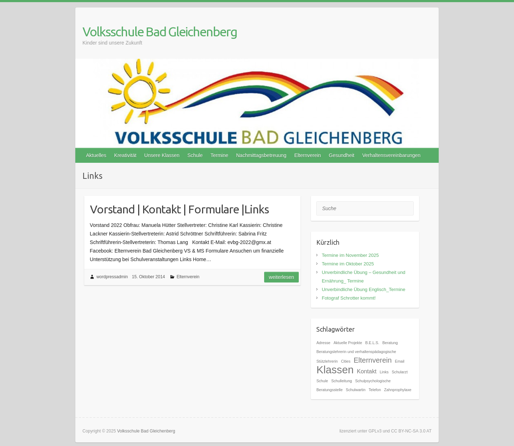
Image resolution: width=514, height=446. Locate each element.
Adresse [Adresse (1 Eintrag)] (323, 343)
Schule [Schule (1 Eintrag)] (322, 381)
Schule (195, 155)
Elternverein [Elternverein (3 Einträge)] (373, 360)
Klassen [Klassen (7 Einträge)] (334, 369)
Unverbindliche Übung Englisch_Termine (363, 289)
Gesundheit (341, 155)
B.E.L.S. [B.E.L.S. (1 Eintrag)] (372, 343)
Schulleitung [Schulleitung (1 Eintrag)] (341, 381)
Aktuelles (96, 155)
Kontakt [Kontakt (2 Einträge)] (367, 371)
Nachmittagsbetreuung (261, 155)
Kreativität (125, 155)
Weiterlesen (281, 277)
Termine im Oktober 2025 (348, 263)
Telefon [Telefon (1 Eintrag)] (375, 390)
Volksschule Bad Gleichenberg (159, 31)
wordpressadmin (112, 276)
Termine (219, 155)
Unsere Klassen (162, 155)
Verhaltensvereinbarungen (391, 155)
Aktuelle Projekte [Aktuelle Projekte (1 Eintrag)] (347, 343)
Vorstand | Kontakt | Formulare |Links (179, 209)
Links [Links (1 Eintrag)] (384, 372)
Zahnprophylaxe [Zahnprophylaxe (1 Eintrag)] (397, 390)
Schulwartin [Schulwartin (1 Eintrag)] (356, 390)
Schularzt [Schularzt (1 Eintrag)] (399, 372)
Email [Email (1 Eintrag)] (399, 361)
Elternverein (307, 155)
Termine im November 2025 (350, 255)
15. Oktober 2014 (148, 276)
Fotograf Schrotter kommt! (349, 298)
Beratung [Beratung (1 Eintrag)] (390, 343)
